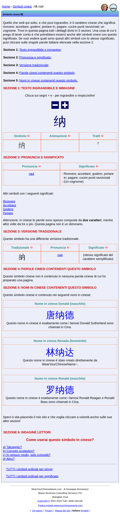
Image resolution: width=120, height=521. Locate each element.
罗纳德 (60, 390)
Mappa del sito (62, 510)
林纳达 (60, 352)
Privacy (48, 510)
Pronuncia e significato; (35, 57)
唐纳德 (60, 315)
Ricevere (9, 201)
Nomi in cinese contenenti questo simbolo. (48, 80)
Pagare (8, 213)
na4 (31, 173)
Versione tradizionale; (34, 65)
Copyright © (44, 501)
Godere (8, 209)
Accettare (9, 205)
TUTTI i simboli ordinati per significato (32, 476)
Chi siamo (37, 510)
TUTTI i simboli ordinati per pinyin (29, 469)
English (85, 510)
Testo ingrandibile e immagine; (40, 49)
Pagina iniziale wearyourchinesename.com (60, 505)
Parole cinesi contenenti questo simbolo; (47, 72)
